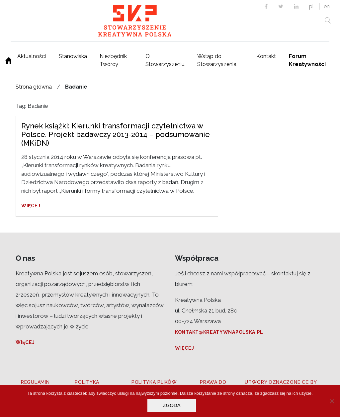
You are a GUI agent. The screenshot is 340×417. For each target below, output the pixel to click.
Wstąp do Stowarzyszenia (216, 60)
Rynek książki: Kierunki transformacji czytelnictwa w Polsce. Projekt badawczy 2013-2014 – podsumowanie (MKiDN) (115, 134)
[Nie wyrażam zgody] (331, 401)
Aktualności (31, 56)
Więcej (30, 205)
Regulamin (35, 382)
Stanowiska (73, 56)
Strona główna (34, 87)
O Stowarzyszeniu (165, 60)
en (327, 6)
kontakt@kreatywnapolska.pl (219, 332)
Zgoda (171, 405)
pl (311, 6)
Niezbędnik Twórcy (113, 60)
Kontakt (266, 56)
